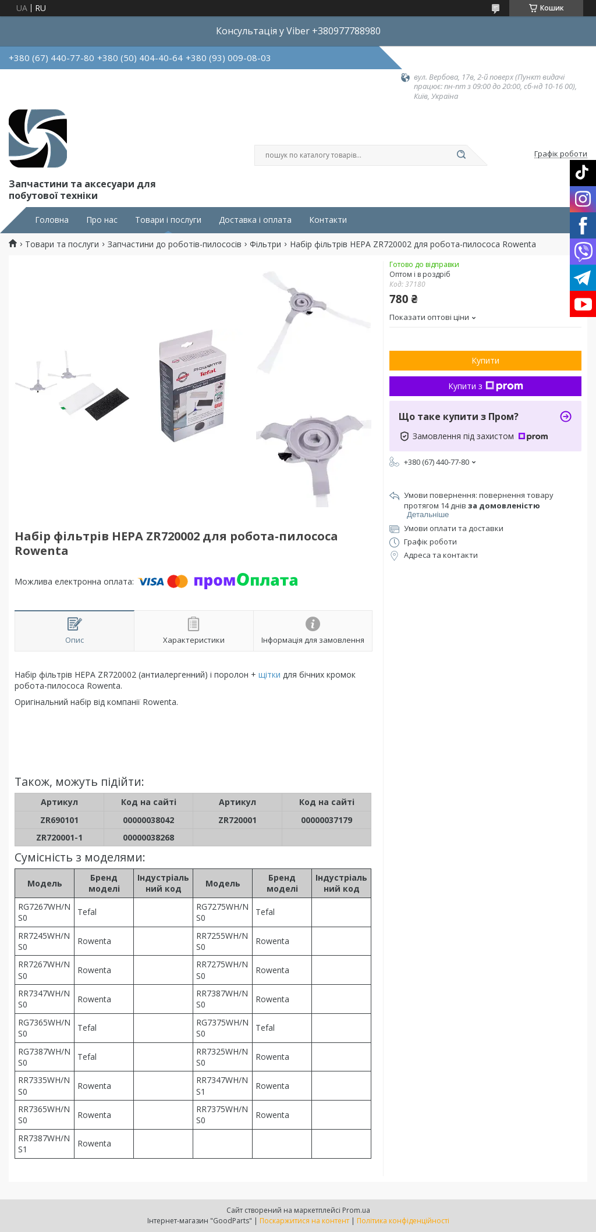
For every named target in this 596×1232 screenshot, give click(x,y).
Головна (52, 220)
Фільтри (265, 244)
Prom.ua (356, 1210)
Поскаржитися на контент (304, 1221)
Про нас (102, 220)
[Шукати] (461, 155)
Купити (485, 360)
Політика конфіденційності (403, 1221)
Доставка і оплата (255, 220)
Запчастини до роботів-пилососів (175, 244)
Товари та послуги (62, 244)
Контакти (328, 220)
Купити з (485, 385)
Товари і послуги (168, 220)
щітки (269, 674)
